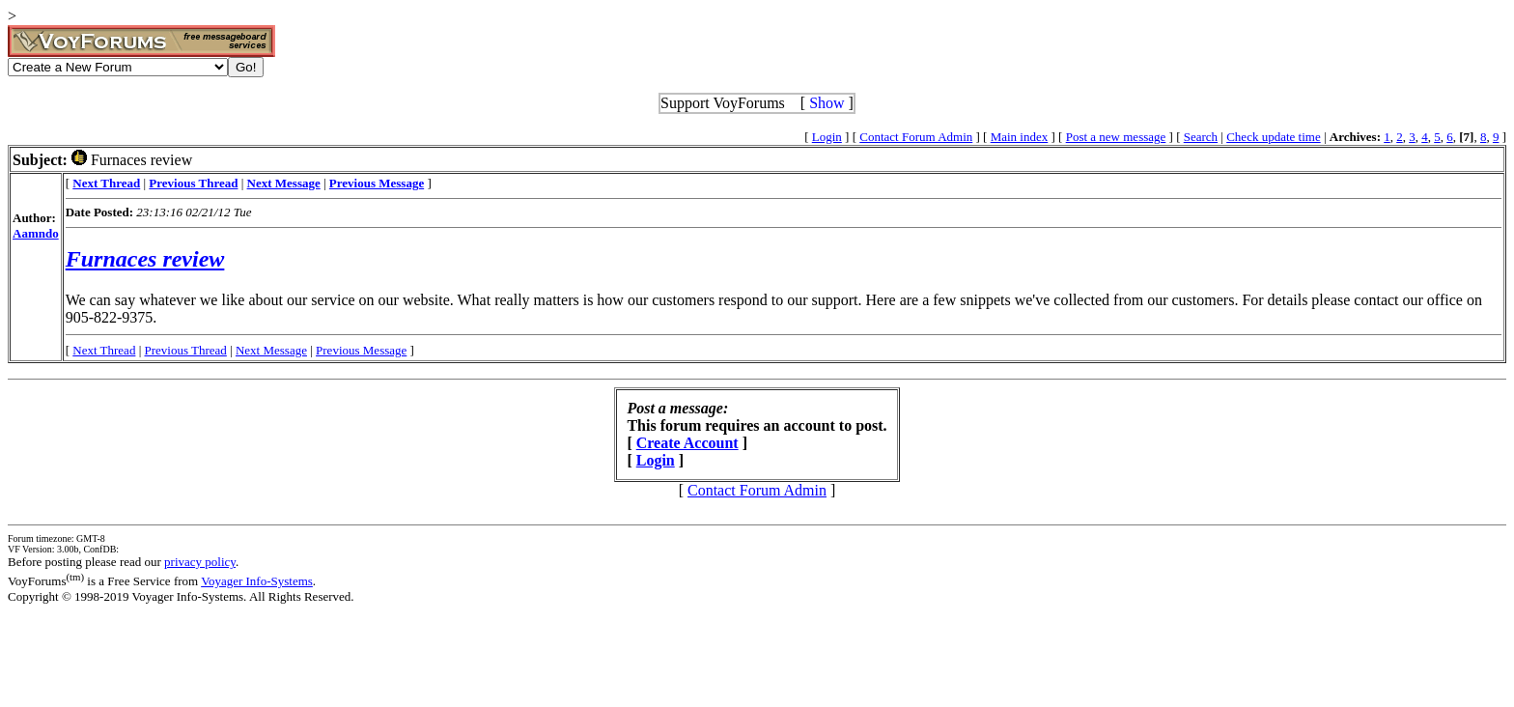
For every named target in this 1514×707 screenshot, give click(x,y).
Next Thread (103, 350)
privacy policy (200, 561)
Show (826, 103)
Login (827, 136)
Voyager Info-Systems (257, 581)
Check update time (1273, 136)
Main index (1020, 136)
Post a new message (1116, 136)
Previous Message (361, 350)
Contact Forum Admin (915, 136)
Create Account (687, 443)
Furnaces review (145, 258)
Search (1201, 136)
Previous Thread (186, 350)
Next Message (271, 350)
